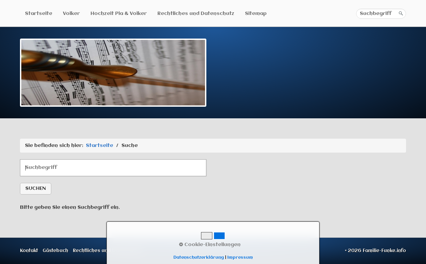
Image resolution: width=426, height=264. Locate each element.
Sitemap (256, 13)
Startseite (38, 13)
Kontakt (29, 250)
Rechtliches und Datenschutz (195, 13)
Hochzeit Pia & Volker (119, 13)
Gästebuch (55, 250)
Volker (71, 13)
